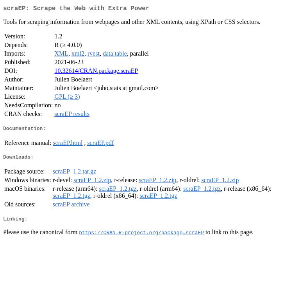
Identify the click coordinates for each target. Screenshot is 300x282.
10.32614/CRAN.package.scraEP (96, 72)
